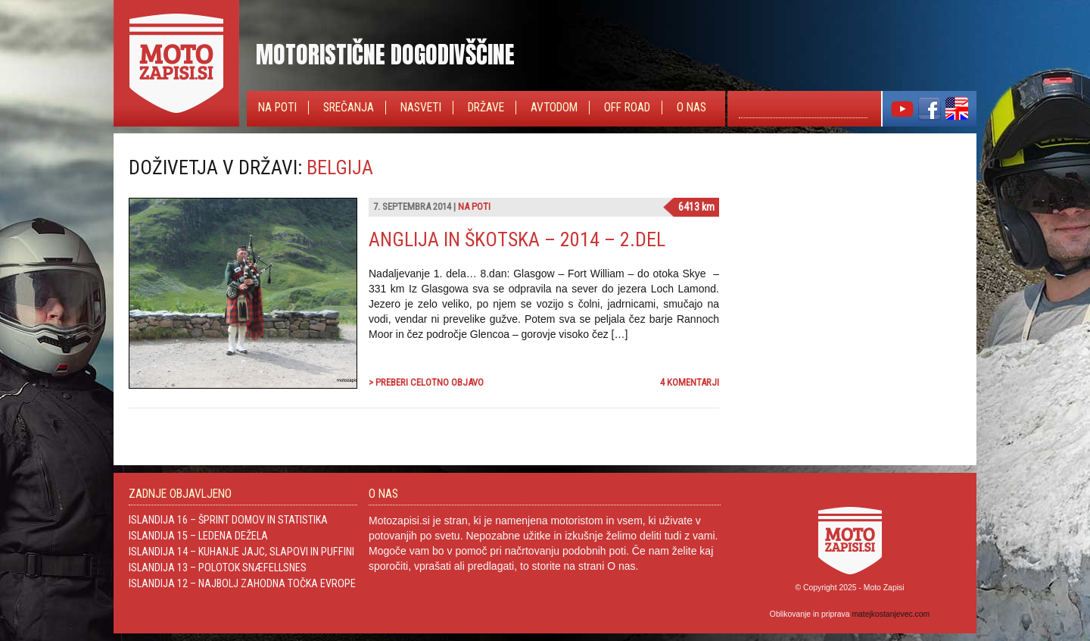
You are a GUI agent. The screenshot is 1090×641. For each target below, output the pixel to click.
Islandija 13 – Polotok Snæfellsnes (218, 567)
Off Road (627, 107)
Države (486, 107)
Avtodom (554, 107)
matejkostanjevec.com (891, 614)
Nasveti (420, 107)
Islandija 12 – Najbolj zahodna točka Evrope (242, 583)
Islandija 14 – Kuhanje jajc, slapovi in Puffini (241, 552)
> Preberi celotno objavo (426, 382)
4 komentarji (689, 382)
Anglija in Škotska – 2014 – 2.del (517, 239)
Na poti (277, 107)
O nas (691, 107)
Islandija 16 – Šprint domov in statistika (228, 520)
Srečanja (348, 107)
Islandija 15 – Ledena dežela (198, 536)
